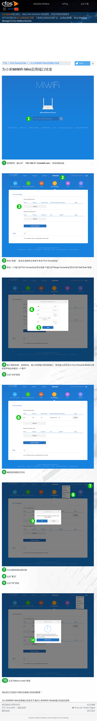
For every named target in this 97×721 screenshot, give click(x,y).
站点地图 (91, 704)
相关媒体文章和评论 (11, 704)
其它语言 (91, 711)
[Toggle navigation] (4, 9)
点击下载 (85, 4)
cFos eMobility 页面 (25, 18)
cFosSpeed (7, 14)
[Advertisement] (48, 42)
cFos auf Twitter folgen (83, 708)
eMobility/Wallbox (41, 4)
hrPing (65, 4)
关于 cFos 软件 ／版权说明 (14, 708)
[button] (82, 63)
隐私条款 (6, 711)
